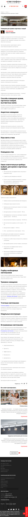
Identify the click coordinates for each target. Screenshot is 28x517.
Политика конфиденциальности (7, 478)
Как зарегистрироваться (6, 465)
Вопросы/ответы (4, 482)
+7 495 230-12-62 (13, 6)
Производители (4, 485)
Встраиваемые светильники (7, 331)
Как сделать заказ (5, 463)
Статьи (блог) (4, 484)
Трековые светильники (12, 296)
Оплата (2, 466)
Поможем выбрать (5, 470)
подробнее (24, 416)
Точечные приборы (5, 305)
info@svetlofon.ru (8, 495)
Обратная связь (4, 471)
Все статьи (14, 453)
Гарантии (3, 479)
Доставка (3, 468)
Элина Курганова (10, 31)
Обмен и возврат (4, 481)
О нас (2, 487)
